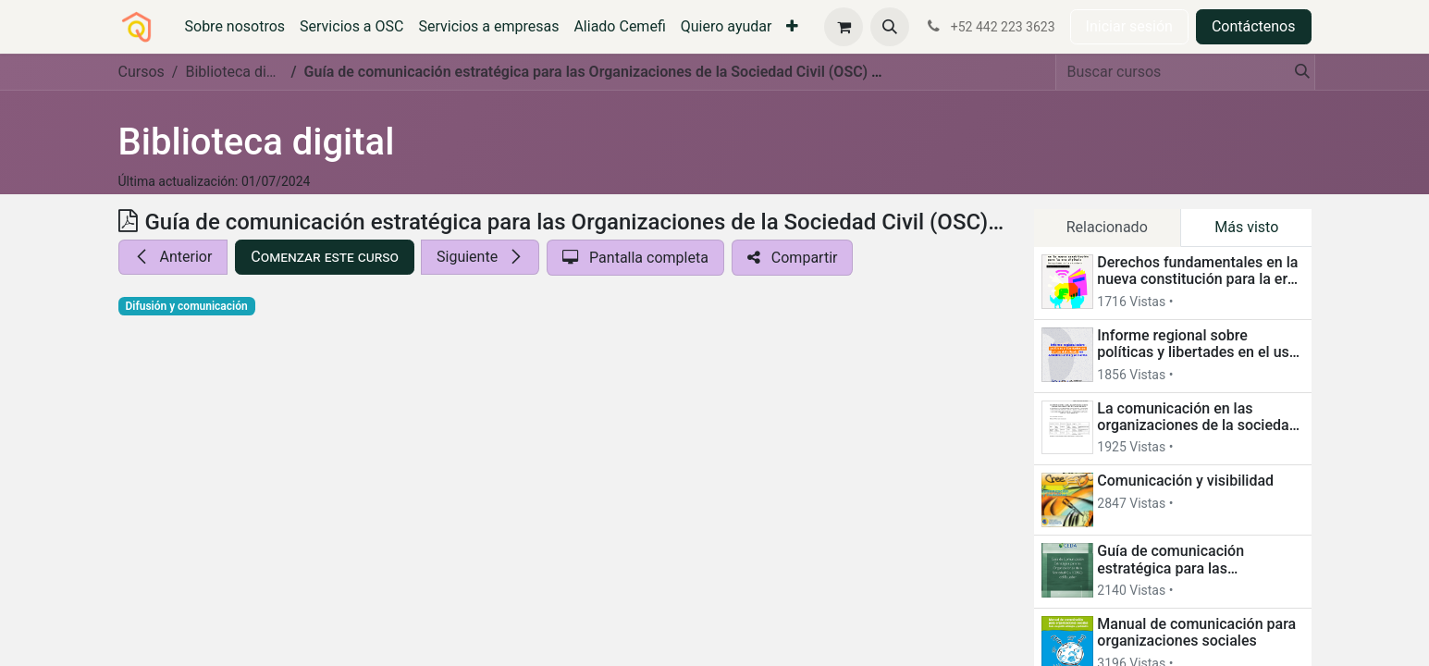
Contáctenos (1254, 26)
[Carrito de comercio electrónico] (843, 26)
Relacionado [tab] (1107, 227)
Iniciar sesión (1129, 26)
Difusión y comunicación (187, 306)
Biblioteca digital (256, 142)
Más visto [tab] (1246, 227)
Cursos (141, 71)
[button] (889, 26)
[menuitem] (235, 26)
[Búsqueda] (1296, 72)
